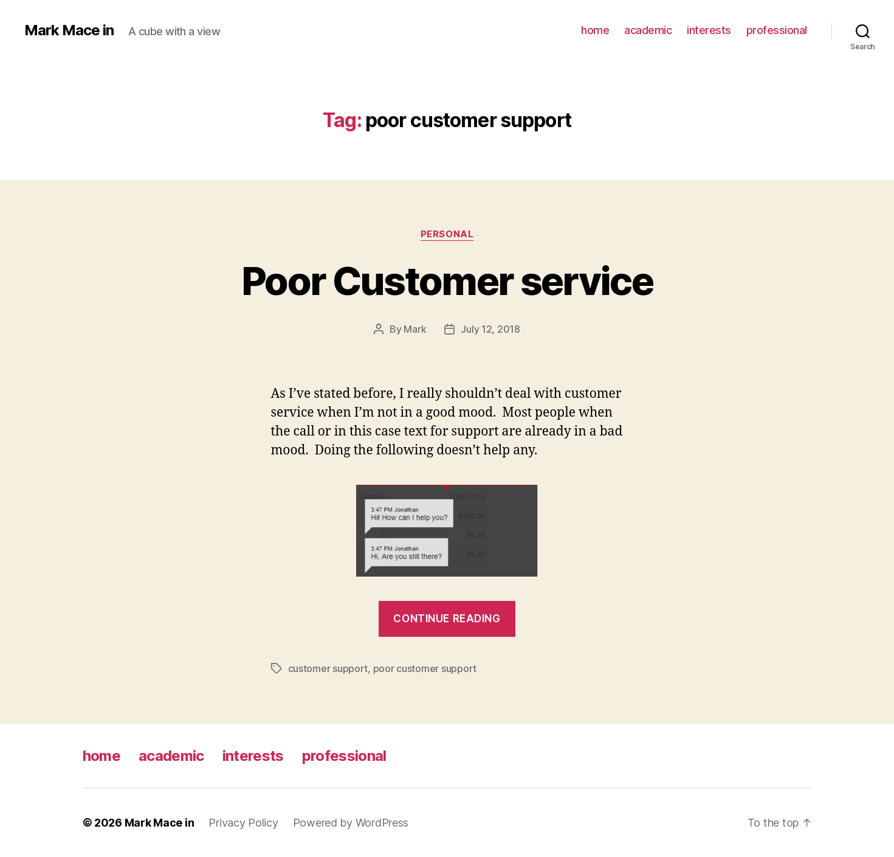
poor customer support (424, 668)
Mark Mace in (69, 30)
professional (776, 30)
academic (648, 30)
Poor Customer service (447, 280)
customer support (328, 668)
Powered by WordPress (351, 822)
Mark (415, 329)
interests (709, 30)
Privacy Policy (243, 822)
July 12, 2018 (490, 329)
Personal (447, 234)
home (595, 30)
